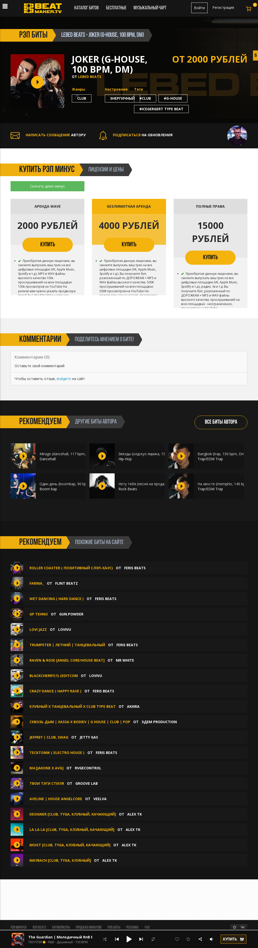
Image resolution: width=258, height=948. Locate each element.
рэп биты (33, 35)
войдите (64, 378)
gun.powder (71, 614)
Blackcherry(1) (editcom (53, 675)
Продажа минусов (89, 928)
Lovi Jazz (38, 629)
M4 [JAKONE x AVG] (46, 768)
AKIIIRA (133, 706)
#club (145, 98)
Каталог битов (86, 8)
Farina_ (36, 583)
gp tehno (38, 614)
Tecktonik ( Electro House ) (56, 752)
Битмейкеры (61, 928)
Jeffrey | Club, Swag (48, 737)
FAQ (147, 928)
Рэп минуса (19, 928)
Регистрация (223, 7)
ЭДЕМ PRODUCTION (159, 721)
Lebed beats (89, 76)
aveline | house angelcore (55, 798)
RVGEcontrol (88, 768)
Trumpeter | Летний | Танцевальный (67, 644)
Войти (199, 7)
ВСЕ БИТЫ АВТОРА (221, 422)
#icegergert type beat (161, 108)
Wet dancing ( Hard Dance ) (57, 598)
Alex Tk (134, 814)
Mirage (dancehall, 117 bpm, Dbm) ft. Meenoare (79, 453)
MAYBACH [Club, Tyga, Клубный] (60, 860)
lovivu (64, 629)
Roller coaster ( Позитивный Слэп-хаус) (71, 567)
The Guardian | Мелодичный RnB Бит (63, 937)
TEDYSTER (35, 942)
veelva (100, 798)
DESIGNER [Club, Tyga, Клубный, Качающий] (72, 814)
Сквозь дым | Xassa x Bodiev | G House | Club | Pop (79, 721)
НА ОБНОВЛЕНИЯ (136, 134)
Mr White (125, 660)
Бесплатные (116, 8)
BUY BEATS (39, 928)
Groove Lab (86, 783)
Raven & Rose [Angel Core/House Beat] (67, 660)
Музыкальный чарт (150, 8)
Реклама (132, 928)
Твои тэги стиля (46, 783)
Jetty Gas (89, 737)
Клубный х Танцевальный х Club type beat (72, 706)
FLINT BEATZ (66, 583)
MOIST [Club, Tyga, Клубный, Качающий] (69, 845)
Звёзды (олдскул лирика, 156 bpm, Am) (151, 453)
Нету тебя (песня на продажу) (144, 483)
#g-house (173, 98)
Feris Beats (135, 567)
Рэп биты (114, 928)
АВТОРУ (48, 134)
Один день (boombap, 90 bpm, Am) (69, 483)
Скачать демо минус (47, 186)
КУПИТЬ (47, 245)
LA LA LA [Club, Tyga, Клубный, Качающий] (71, 829)
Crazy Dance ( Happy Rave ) (55, 691)
